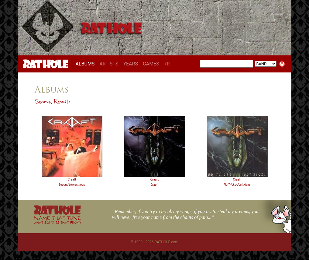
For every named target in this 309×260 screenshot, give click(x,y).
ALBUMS (86, 64)
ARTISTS (108, 64)
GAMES (151, 64)
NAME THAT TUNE (57, 219)
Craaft (72, 179)
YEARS (130, 64)
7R (167, 64)
